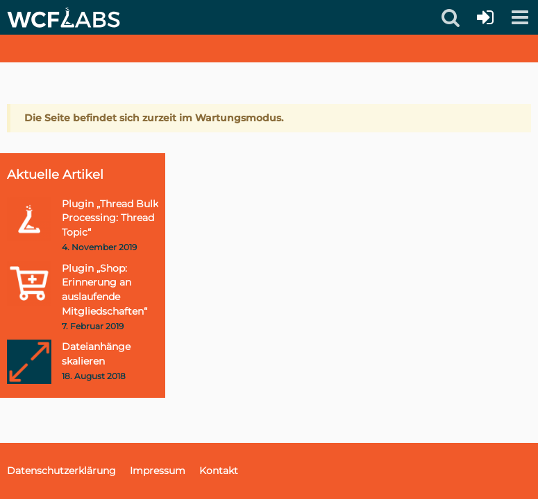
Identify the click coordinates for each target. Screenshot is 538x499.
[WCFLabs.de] (63, 17)
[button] (520, 17)
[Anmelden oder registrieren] (485, 17)
